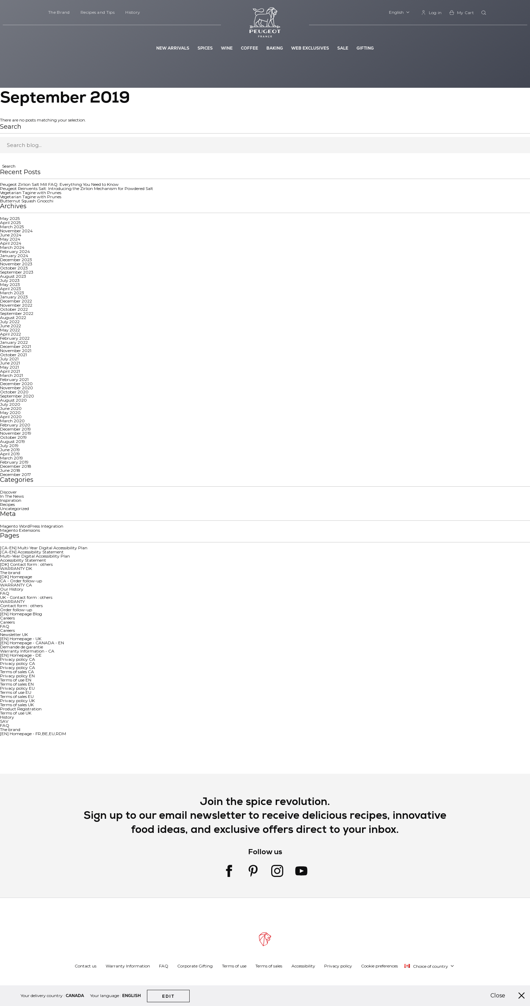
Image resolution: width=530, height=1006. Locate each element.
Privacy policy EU (17, 688)
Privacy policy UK (17, 700)
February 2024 (15, 251)
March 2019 (11, 457)
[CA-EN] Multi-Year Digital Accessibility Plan (43, 547)
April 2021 (10, 371)
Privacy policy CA (17, 659)
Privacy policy (338, 965)
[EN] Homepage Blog (21, 613)
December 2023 (16, 259)
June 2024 (10, 234)
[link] (431, 12)
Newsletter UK (14, 634)
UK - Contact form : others (26, 597)
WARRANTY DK (16, 568)
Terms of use (234, 965)
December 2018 (15, 466)
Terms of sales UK (17, 704)
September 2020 (17, 396)
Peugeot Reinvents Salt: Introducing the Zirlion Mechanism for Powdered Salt (76, 188)
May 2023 (10, 284)
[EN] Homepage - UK (20, 638)
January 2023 (14, 296)
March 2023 (12, 292)
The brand (10, 572)
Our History (11, 589)
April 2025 (10, 222)
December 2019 (15, 429)
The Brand (59, 12)
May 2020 (10, 412)
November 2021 (15, 350)
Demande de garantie (21, 646)
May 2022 (10, 329)
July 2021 (9, 358)
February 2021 (14, 379)
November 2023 (16, 263)
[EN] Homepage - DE (21, 655)
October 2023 (14, 268)
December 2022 (16, 301)
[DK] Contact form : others (26, 564)
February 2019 (14, 462)
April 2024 (10, 243)
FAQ (4, 593)
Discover (8, 492)
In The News (12, 496)
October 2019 (13, 437)
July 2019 (9, 445)
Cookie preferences (379, 965)
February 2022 (15, 338)
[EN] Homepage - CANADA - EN (32, 642)
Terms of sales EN (17, 684)
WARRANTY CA (16, 584)
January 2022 (14, 342)
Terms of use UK (15, 713)
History (132, 12)
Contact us (85, 965)
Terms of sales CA (17, 671)
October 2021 (13, 354)
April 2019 (10, 453)
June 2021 (10, 363)
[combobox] (485, 13)
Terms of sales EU (17, 696)
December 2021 (15, 346)
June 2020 (11, 408)
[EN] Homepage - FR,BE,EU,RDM (33, 733)
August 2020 (13, 400)
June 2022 (10, 325)
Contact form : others (21, 605)
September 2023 (16, 272)
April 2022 (10, 334)
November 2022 (16, 305)
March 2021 (11, 375)
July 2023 (10, 280)
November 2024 (16, 230)
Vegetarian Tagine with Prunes (30, 192)
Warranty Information (128, 965)
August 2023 (13, 276)
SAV (4, 721)
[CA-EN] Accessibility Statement (32, 551)
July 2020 (10, 404)
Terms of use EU (15, 692)
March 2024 (12, 247)
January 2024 (14, 255)
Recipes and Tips (98, 12)
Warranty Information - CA (27, 651)
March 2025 (12, 226)
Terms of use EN (15, 679)
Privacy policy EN (17, 675)
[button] (399, 12)
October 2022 (14, 309)
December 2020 (16, 383)
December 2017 (15, 474)
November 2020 (16, 387)
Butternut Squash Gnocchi (26, 200)
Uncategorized (14, 508)
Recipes (7, 504)
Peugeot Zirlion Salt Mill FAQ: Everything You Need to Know (59, 184)
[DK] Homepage (16, 576)
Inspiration (10, 500)
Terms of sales (268, 965)
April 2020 (11, 416)
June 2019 (10, 449)
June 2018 (10, 470)
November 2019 (15, 433)
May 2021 (9, 367)
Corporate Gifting (195, 965)
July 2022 (10, 321)
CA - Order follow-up (21, 580)
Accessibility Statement (23, 560)
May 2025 (10, 218)
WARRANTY (12, 601)
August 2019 (12, 441)
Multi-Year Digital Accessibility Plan (35, 556)
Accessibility (303, 965)
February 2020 (15, 424)
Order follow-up (16, 609)
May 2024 (10, 239)
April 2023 (10, 288)
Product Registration (21, 708)
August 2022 (13, 317)
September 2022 (16, 313)
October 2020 (14, 391)
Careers (7, 618)
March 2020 (12, 420)
